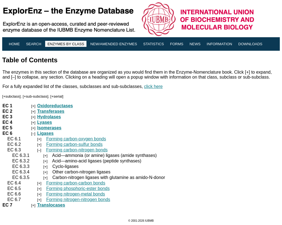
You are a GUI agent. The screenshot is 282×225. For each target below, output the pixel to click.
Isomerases (49, 127)
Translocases (51, 205)
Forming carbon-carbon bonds (75, 183)
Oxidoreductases (55, 105)
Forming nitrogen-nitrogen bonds (78, 199)
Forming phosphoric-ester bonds (78, 188)
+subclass (11, 96)
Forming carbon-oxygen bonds (76, 138)
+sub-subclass (35, 96)
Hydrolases (49, 116)
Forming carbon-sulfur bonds (74, 144)
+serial (57, 96)
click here (153, 86)
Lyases (44, 122)
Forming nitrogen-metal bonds (75, 194)
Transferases (50, 111)
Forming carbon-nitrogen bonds (77, 150)
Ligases (45, 133)
